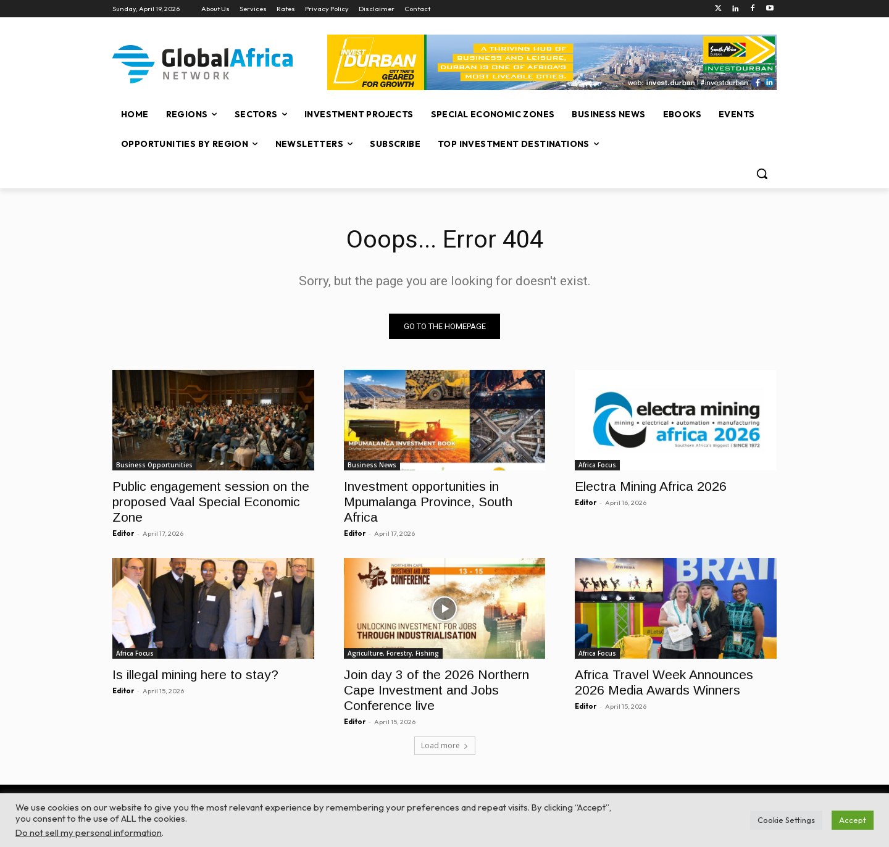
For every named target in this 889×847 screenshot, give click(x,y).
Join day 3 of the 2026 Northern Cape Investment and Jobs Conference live (436, 690)
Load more (445, 746)
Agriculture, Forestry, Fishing (393, 653)
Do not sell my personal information (88, 832)
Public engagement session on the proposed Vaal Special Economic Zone (210, 501)
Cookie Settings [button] (786, 820)
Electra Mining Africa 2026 (651, 486)
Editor (123, 533)
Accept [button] (852, 820)
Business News (372, 465)
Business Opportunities (154, 465)
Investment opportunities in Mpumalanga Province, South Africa (428, 501)
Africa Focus (597, 465)
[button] (762, 173)
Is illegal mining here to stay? (195, 675)
